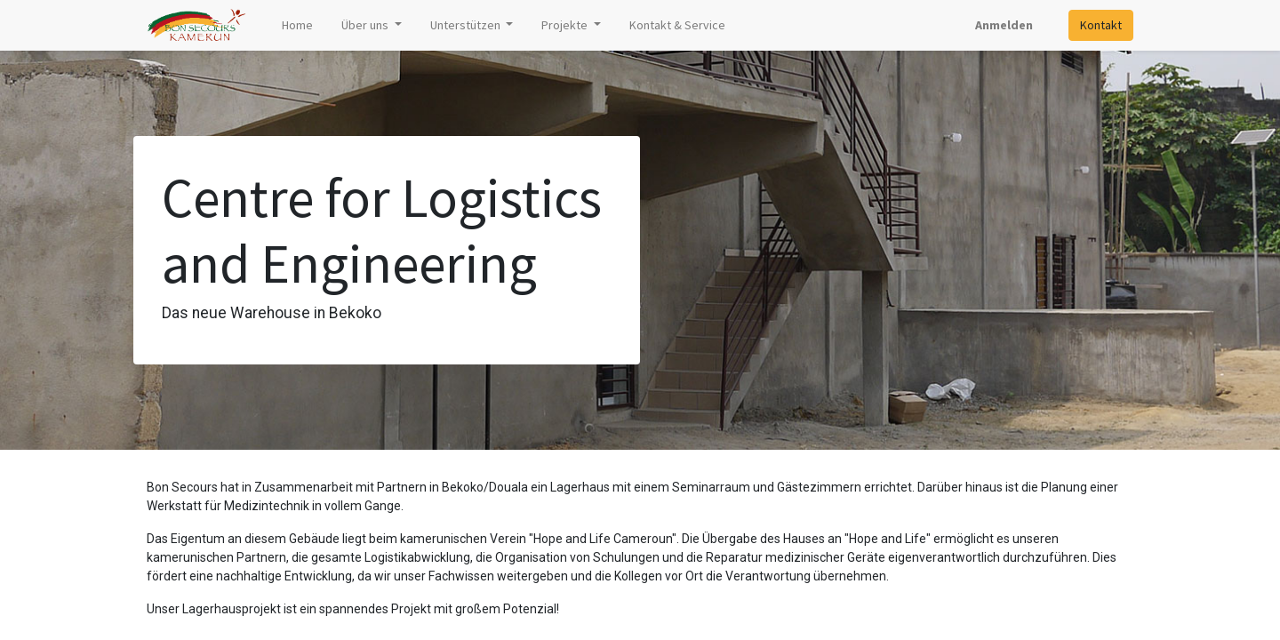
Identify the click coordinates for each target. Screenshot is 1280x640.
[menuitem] (297, 25)
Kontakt (1101, 25)
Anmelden (1004, 25)
